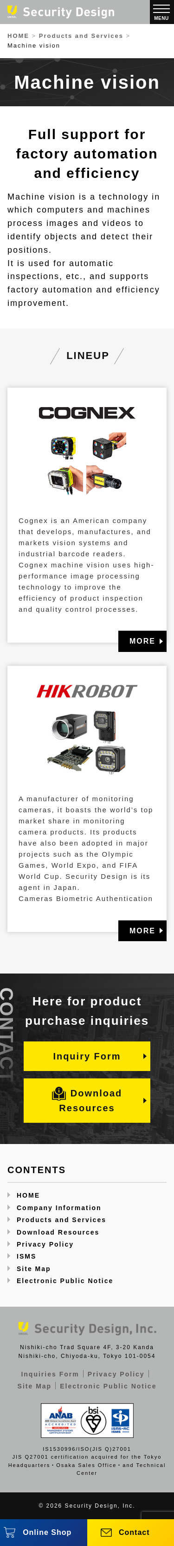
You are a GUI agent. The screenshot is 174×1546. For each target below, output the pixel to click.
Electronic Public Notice (65, 1280)
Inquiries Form (50, 1374)
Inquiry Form (87, 1056)
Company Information (59, 1207)
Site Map (34, 1268)
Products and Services (61, 1219)
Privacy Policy (45, 1244)
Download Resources (87, 1100)
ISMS (26, 1256)
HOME (28, 1195)
